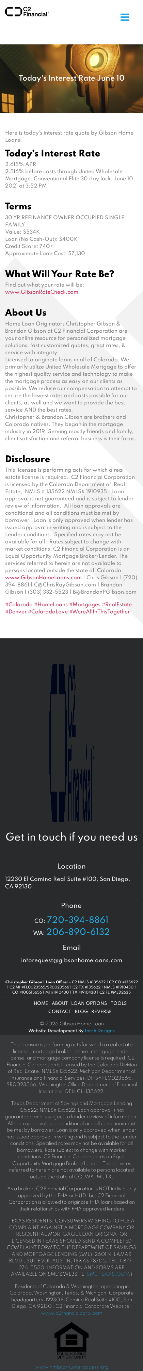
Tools (119, 1003)
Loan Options (89, 1003)
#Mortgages (84, 605)
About (60, 1003)
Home (41, 1003)
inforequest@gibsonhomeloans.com (71, 961)
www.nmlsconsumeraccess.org (71, 1367)
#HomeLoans (51, 605)
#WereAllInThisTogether (99, 612)
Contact (59, 1012)
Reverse (101, 1012)
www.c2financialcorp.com (71, 1313)
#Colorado (19, 605)
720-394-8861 (78, 920)
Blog (81, 1012)
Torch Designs (99, 1031)
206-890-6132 (78, 932)
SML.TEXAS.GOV (108, 1274)
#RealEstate (117, 605)
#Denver (16, 612)
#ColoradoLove (48, 612)
